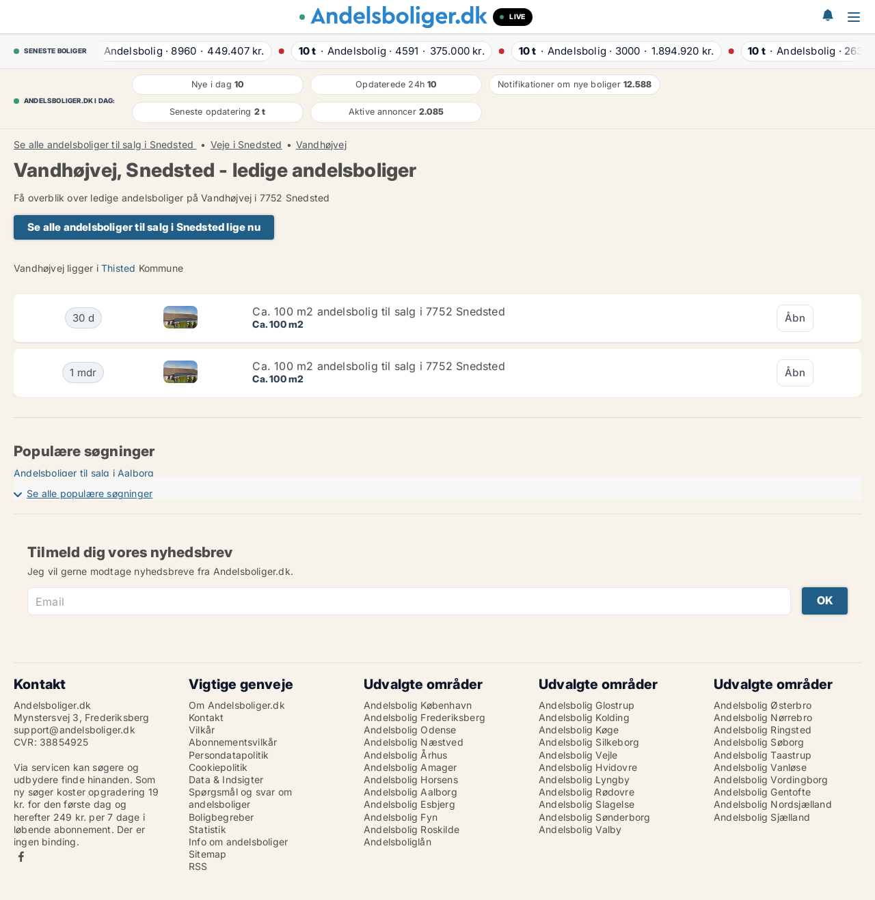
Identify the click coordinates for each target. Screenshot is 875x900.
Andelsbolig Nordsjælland (773, 804)
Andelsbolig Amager (410, 767)
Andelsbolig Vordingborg (771, 779)
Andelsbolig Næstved (413, 742)
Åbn (795, 317)
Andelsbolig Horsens (411, 779)
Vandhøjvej (321, 144)
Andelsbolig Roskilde (411, 829)
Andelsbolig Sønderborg (594, 817)
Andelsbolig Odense (410, 729)
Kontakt (206, 717)
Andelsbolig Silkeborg (589, 742)
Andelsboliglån (397, 841)
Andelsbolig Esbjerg (409, 804)
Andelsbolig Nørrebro (763, 717)
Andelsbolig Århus (405, 755)
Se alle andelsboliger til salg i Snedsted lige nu (143, 227)
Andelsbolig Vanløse (760, 767)
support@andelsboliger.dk (74, 729)
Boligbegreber (221, 817)
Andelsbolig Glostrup (586, 705)
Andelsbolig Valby (580, 829)
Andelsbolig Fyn (401, 817)
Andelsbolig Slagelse (586, 804)
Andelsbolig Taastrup (762, 755)
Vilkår (202, 729)
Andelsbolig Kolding (584, 717)
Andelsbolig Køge (579, 729)
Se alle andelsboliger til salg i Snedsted (105, 144)
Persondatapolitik (229, 755)
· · (178, 50)
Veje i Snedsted (246, 144)
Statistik (207, 829)
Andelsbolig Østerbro (762, 705)
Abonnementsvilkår (233, 742)
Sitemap (207, 854)
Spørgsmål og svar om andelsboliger (240, 798)
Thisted (118, 268)
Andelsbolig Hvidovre (588, 767)
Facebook (21, 856)
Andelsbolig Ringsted (762, 729)
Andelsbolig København (418, 705)
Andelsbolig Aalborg (410, 792)
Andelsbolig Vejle (578, 755)
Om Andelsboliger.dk (237, 705)
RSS (198, 866)
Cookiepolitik (218, 767)
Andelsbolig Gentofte (762, 792)
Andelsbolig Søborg (759, 742)
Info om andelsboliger (238, 841)
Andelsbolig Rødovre (586, 792)
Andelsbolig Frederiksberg (424, 717)
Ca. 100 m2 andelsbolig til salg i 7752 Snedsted (378, 311)
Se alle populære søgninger (89, 493)
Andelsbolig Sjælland (762, 817)
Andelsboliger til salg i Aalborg (84, 473)
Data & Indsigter (226, 779)
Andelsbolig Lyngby (584, 779)
